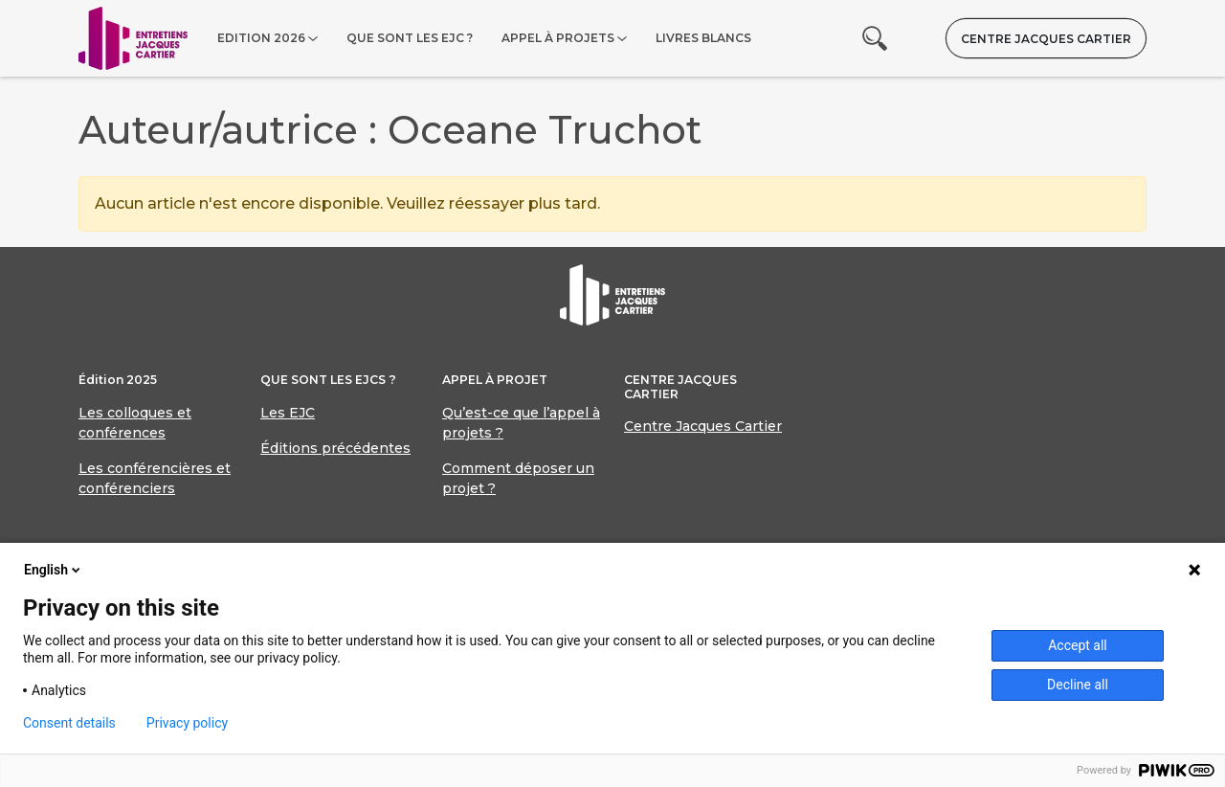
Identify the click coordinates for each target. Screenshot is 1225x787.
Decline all (1077, 684)
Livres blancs (703, 38)
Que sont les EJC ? (409, 38)
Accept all (1077, 645)
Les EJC (287, 412)
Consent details (69, 723)
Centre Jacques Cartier (1046, 39)
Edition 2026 (261, 38)
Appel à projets (557, 38)
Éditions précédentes (335, 448)
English (53, 569)
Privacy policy (187, 723)
